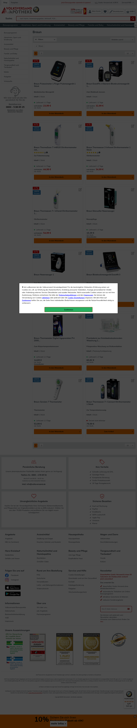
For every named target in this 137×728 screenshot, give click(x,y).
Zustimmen (26, 59)
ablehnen (46, 56)
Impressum (88, 54)
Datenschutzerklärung (68, 54)
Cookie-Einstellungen (76, 56)
